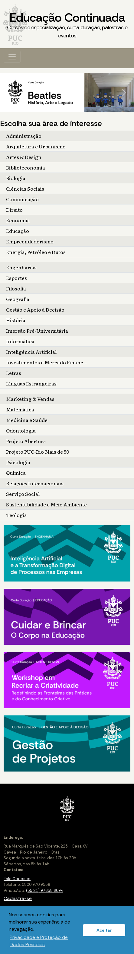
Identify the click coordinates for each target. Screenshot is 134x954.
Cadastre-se (18, 898)
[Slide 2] (64, 107)
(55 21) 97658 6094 (44, 890)
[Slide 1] (59, 107)
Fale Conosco (17, 878)
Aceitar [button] (104, 930)
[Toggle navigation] (12, 57)
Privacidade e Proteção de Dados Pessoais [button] (39, 941)
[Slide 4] (74, 107)
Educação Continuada (67, 25)
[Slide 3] (69, 107)
